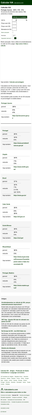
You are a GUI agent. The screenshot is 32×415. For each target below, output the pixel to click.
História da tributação (8, 348)
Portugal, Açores (6, 103)
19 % (15, 229)
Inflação (25, 397)
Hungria (27, 378)
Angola (5, 154)
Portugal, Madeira (8, 273)
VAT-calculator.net (5, 376)
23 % (15, 134)
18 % (14, 10)
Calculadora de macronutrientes (15, 399)
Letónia (10, 380)
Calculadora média (5, 404)
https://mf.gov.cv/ (19, 216)
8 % (15, 211)
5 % (15, 163)
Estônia (8, 378)
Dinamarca (3, 378)
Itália (2, 380)
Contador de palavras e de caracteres (20, 402)
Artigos (12, 370)
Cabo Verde (6, 204)
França (18, 378)
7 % (15, 161)
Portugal (5, 130)
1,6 (15, 192)
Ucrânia (2, 384)
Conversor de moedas (6, 395)
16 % (15, 250)
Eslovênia (13, 382)
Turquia (28, 382)
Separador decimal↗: (6, 38)
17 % (15, 181)
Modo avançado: (5, 32)
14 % (15, 157)
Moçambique (7, 247)
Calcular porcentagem (16, 82)
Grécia (22, 378)
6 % (15, 140)
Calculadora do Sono (5, 402)
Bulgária (11, 376)
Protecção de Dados (22, 370)
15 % (15, 207)
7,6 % (18, 192)
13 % (15, 137)
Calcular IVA (7, 2)
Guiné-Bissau (7, 225)
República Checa (18, 376)
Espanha (13, 378)
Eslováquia (19, 382)
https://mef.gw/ (18, 238)
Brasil (4, 178)
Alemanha (26, 376)
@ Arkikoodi (3, 411)
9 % (19, 10)
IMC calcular (3, 399)
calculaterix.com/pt (5, 408)
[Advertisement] (16, 64)
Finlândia (7, 384)
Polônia (25, 380)
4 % (22, 10)
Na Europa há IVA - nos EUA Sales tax (13, 331)
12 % (15, 184)
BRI (24, 399)
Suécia (24, 382)
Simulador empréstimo (6, 397)
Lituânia (6, 380)
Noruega (20, 380)
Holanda (15, 380)
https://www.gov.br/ (20, 195)
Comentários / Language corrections (12, 372)
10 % (15, 213)
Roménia (8, 382)
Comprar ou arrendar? (17, 397)
